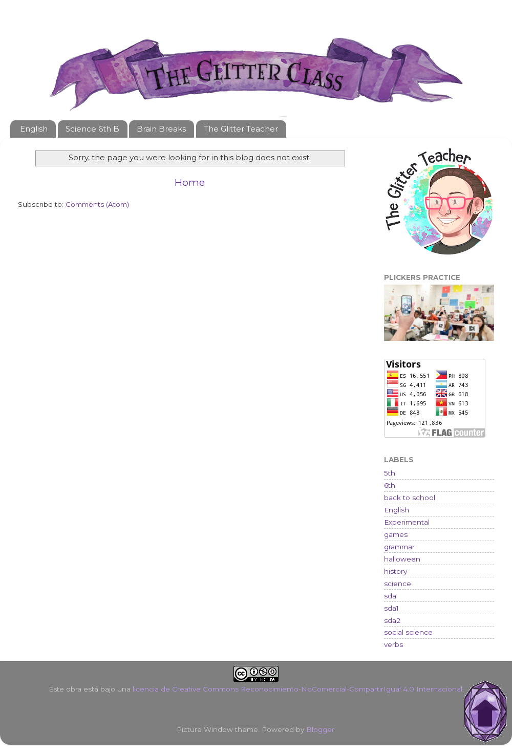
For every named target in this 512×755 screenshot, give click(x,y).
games (396, 534)
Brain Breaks (161, 129)
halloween (402, 559)
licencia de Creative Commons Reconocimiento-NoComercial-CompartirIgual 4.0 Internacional (297, 689)
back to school (409, 497)
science (397, 583)
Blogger (320, 729)
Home (190, 182)
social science (408, 632)
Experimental (407, 522)
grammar (399, 547)
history (395, 571)
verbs (393, 644)
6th (389, 485)
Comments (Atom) (97, 204)
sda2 (392, 620)
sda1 (391, 608)
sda (390, 596)
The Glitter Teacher (241, 129)
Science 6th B (92, 129)
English (34, 129)
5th (389, 473)
